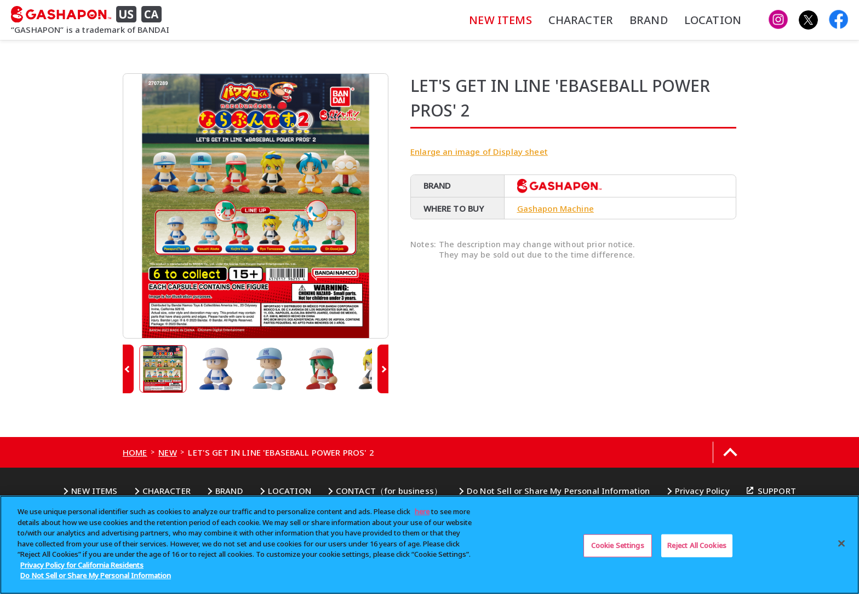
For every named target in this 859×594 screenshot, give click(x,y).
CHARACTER (580, 20)
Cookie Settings (617, 545)
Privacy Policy (702, 490)
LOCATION (712, 20)
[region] (429, 545)
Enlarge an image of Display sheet (479, 151)
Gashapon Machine (555, 208)
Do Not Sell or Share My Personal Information (558, 490)
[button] (128, 369)
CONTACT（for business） (389, 490)
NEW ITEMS (500, 20)
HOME (135, 452)
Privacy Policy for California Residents (82, 565)
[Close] (841, 544)
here (422, 511)
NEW (167, 452)
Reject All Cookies (696, 545)
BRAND (648, 20)
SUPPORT (777, 490)
